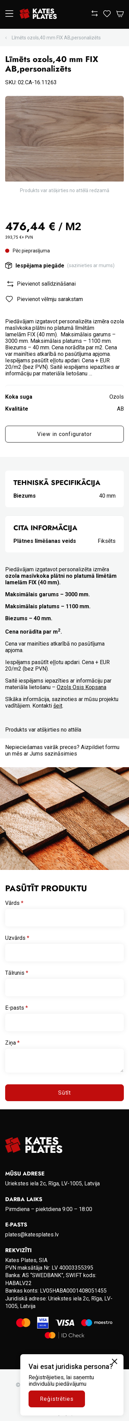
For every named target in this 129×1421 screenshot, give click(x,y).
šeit (57, 705)
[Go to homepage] (38, 14)
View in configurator (64, 434)
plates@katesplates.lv (32, 1234)
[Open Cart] (120, 14)
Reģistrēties (57, 1399)
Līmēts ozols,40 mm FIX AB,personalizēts (56, 37)
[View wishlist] (107, 15)
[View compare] (95, 14)
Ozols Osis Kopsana (81, 687)
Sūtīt (64, 1092)
